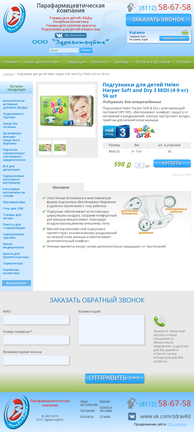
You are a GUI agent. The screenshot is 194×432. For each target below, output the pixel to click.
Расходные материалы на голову (14, 192)
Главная (10, 62)
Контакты (100, 62)
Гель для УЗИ (13, 208)
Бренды (122, 62)
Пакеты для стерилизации (14, 226)
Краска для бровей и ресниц (16, 255)
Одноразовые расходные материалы (13, 179)
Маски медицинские (13, 245)
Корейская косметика (11, 271)
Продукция (76, 62)
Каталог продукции (16, 88)
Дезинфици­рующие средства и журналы (12, 138)
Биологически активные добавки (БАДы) (15, 104)
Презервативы (14, 202)
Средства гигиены (10, 125)
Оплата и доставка (153, 62)
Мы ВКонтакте (75, 35)
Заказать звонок (158, 19)
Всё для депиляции (11, 167)
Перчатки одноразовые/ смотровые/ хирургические (14, 155)
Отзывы (184, 62)
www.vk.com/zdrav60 (165, 416)
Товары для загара (12, 216)
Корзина (137, 32)
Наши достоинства (42, 62)
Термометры (13, 263)
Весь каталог (17, 283)
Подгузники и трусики (13, 115)
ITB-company (177, 424)
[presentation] (108, 359)
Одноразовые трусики (13, 235)
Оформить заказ (174, 38)
